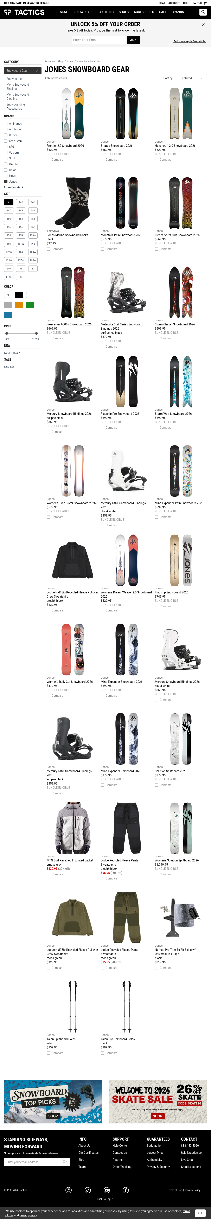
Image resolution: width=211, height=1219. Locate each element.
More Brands (14, 187)
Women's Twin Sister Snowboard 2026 (73, 475)
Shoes (124, 12)
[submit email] (65, 1160)
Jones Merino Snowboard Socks (73, 209)
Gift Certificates (88, 1152)
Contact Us (120, 1152)
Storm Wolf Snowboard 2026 (181, 385)
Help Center (120, 1145)
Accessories (144, 12)
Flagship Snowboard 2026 (181, 564)
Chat (162, 3)
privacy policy (28, 1215)
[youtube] (107, 1191)
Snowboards (15, 78)
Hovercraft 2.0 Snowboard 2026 (181, 117)
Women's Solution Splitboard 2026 (181, 832)
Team (82, 1166)
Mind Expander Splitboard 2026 (127, 743)
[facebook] (126, 1191)
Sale (163, 12)
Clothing (106, 12)
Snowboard (84, 12)
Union (13, 170)
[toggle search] (203, 12)
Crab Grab (15, 141)
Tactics (24, 12)
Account (174, 3)
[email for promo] (98, 40)
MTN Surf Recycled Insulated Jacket (73, 834)
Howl (12, 175)
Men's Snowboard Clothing (18, 96)
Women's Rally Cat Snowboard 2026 (73, 653)
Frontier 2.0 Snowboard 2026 (73, 117)
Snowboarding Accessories (16, 106)
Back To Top (105, 1199)
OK (200, 1213)
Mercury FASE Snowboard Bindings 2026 (127, 479)
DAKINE (14, 164)
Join (133, 40)
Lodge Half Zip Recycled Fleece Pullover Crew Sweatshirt (73, 568)
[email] (37, 1162)
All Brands (15, 123)
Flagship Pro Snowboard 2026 (127, 385)
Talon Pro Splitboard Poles (127, 1013)
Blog (81, 1159)
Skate (64, 12)
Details (44, 3)
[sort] (192, 78)
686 (11, 146)
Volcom (14, 152)
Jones (10, 181)
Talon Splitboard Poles (73, 1013)
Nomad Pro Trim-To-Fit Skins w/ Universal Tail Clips (181, 926)
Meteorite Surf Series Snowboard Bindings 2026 (127, 300)
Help (186, 3)
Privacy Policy (192, 1190)
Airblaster (15, 129)
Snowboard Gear (23, 70)
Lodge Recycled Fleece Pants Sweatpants (127, 836)
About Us (84, 1145)
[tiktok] (88, 1190)
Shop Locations (191, 1166)
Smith (13, 158)
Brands (178, 12)
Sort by (168, 78)
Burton (13, 135)
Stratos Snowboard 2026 (127, 117)
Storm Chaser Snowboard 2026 (181, 296)
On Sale (9, 367)
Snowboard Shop (54, 61)
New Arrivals (12, 353)
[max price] (36, 339)
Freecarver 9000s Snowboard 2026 (181, 207)
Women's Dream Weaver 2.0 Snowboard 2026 (127, 566)
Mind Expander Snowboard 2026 (127, 653)
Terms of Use (174, 1190)
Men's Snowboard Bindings (18, 86)
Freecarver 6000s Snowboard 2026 (73, 296)
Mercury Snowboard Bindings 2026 (73, 388)
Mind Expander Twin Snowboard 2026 (181, 475)
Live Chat (187, 1159)
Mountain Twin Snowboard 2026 (127, 207)
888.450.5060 (190, 1145)
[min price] (10, 339)
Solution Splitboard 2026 (181, 743)
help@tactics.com (192, 1152)
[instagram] (68, 1190)
